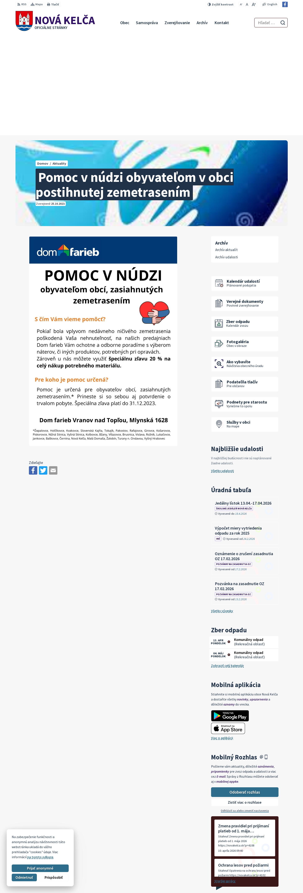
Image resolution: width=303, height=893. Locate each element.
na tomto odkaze (40, 857)
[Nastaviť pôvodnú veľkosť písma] (247, 4)
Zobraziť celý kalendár (227, 564)
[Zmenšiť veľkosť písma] (241, 4)
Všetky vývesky (222, 510)
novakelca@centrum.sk (264, 879)
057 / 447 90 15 (257, 874)
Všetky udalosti (222, 370)
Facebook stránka (260, 884)
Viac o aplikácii (222, 637)
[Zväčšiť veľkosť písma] (253, 4)
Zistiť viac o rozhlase (245, 701)
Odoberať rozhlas (245, 691)
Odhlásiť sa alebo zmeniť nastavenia (245, 710)
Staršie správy (224, 780)
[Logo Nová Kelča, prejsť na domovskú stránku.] (55, 22)
